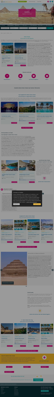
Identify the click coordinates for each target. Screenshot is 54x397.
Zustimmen (37, 204)
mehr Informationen (31, 202)
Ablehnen (16, 204)
